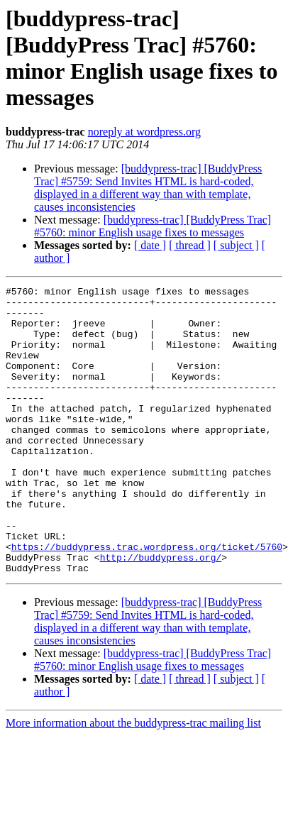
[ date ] (150, 245)
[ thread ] (190, 245)
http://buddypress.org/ (161, 612)
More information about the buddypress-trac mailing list (133, 780)
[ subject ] (236, 245)
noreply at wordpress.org (144, 132)
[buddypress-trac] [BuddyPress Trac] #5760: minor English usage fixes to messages (152, 226)
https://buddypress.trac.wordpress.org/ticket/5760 (146, 599)
